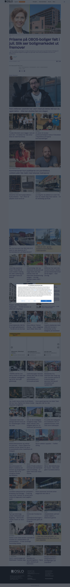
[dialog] (35, 293)
